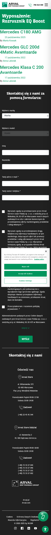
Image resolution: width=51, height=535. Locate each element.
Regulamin (34, 520)
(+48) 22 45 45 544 (25, 415)
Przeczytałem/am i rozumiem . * (24, 308)
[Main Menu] (46, 4)
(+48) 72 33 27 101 (25, 471)
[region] (25, 267)
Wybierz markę (8, 111)
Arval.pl (26, 500)
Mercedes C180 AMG (20, 32)
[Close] (46, 251)
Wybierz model (8, 128)
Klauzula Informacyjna (17, 520)
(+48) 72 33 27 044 (25, 465)
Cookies (9, 517)
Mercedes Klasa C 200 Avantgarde (22, 70)
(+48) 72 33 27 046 (25, 468)
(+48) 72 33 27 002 (25, 473)
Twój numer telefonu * (11, 191)
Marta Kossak (9, 40)
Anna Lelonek (9, 61)
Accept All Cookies (25, 274)
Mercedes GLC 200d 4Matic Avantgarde (19, 49)
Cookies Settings (25, 281)
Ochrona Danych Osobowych (29, 517)
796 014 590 (38, 5)
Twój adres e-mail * (10, 177)
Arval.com (26, 503)
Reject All (25, 266)
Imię (4, 146)
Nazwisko (6, 160)
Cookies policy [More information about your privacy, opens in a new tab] (39, 259)
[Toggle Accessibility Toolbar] (45, 529)
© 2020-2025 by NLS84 (23, 523)
